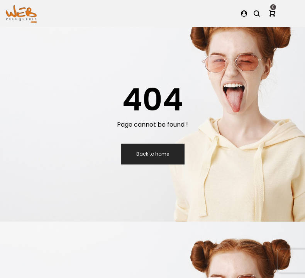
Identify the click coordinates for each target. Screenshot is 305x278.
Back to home (152, 154)
